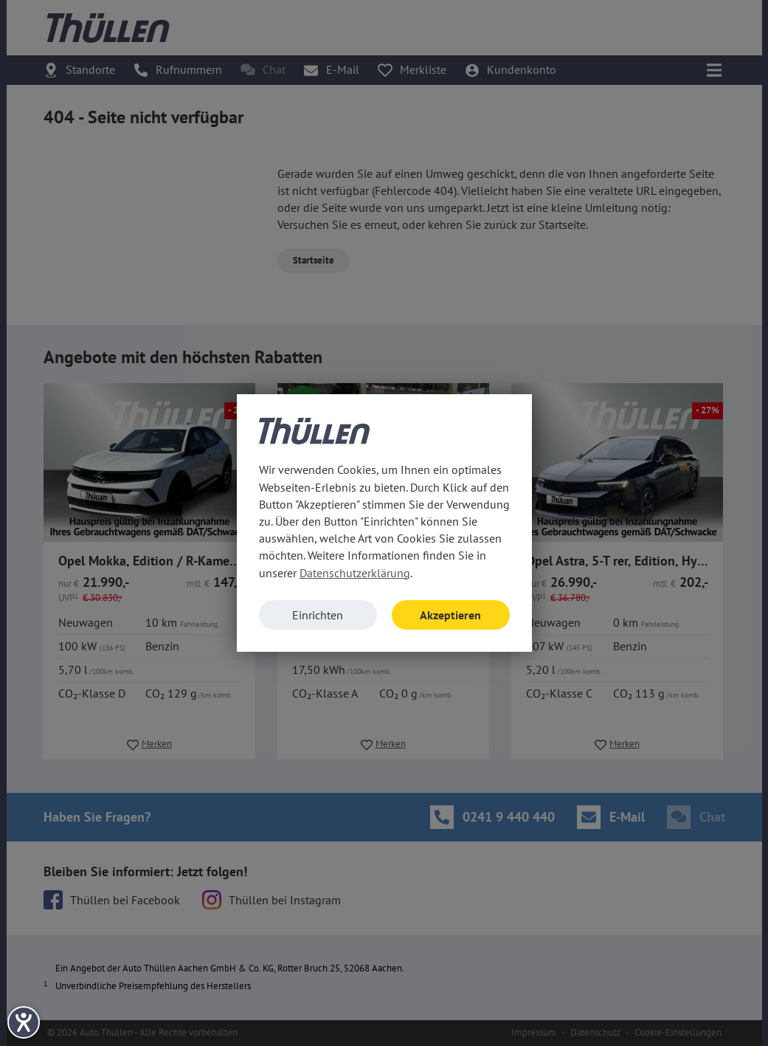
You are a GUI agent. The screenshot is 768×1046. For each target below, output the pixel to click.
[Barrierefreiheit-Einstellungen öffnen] (23, 1022)
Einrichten (317, 615)
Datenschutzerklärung (355, 572)
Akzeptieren (450, 615)
